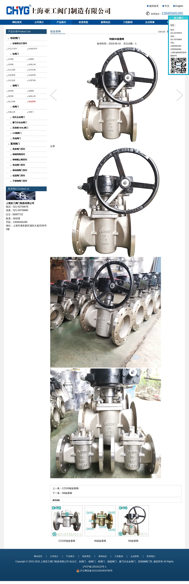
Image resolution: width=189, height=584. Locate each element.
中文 (167, 6)
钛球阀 (10, 59)
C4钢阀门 (17, 133)
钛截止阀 (32, 64)
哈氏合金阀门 (19, 117)
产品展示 (61, 22)
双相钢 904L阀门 (20, 128)
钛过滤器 (11, 80)
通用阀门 (15, 143)
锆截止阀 (11, 112)
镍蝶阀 (31, 91)
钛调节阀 (32, 80)
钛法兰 (73, 561)
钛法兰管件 (12, 49)
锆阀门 (16, 106)
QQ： (173, 25)
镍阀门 (16, 85)
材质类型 (83, 22)
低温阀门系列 (19, 175)
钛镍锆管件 (32, 49)
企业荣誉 (150, 22)
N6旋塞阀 (67, 493)
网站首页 (17, 22)
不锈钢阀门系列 (20, 181)
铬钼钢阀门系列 (20, 170)
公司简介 (39, 22)
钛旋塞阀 (11, 75)
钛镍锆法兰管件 (20, 43)
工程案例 (127, 22)
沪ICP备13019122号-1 (94, 566)
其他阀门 (17, 138)
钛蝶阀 (31, 59)
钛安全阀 (32, 70)
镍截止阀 (32, 96)
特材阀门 (15, 38)
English (179, 6)
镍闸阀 (10, 96)
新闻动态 (105, 22)
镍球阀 (10, 91)
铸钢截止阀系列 (20, 159)
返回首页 (154, 6)
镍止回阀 (11, 101)
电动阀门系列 (19, 165)
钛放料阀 (32, 75)
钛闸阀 (10, 64)
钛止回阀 (11, 70)
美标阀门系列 (19, 149)
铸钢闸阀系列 (19, 154)
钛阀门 (16, 54)
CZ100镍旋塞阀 (70, 488)
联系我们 (151, 556)
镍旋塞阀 (32, 101)
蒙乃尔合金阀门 (20, 122)
